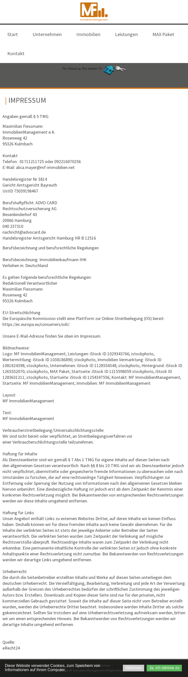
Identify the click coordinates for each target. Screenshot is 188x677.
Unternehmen (47, 34)
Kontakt (15, 53)
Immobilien (88, 34)
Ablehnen (133, 668)
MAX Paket (163, 34)
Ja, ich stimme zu (164, 668)
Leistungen (126, 34)
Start (12, 34)
